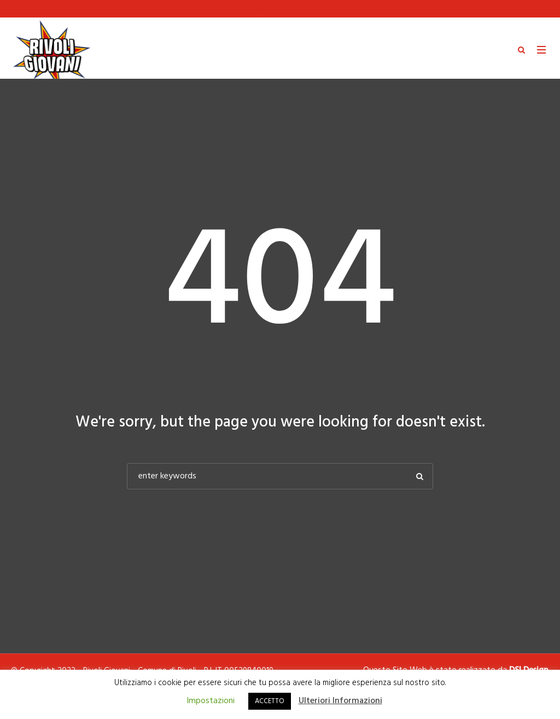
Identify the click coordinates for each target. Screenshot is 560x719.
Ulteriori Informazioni (340, 701)
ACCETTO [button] (269, 701)
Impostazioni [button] (210, 701)
